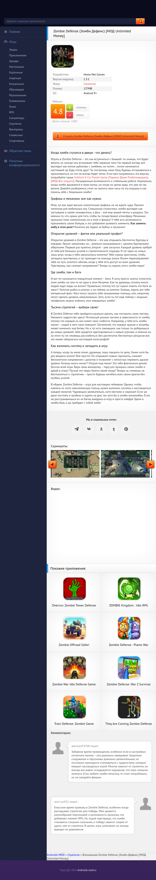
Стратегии (15, 123)
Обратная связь (17, 151)
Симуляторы (16, 118)
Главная (12, 31)
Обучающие (16, 89)
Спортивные (16, 141)
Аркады (13, 61)
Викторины (16, 129)
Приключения (17, 55)
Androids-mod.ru (87, 870)
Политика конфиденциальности (22, 163)
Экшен (13, 49)
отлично (76, 107)
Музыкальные (17, 95)
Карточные (16, 72)
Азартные (15, 78)
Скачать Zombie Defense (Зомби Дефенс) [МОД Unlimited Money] (103, 136)
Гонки (12, 106)
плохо (74, 115)
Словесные (16, 135)
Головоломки (17, 101)
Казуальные (16, 84)
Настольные (16, 67)
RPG (11, 112)
